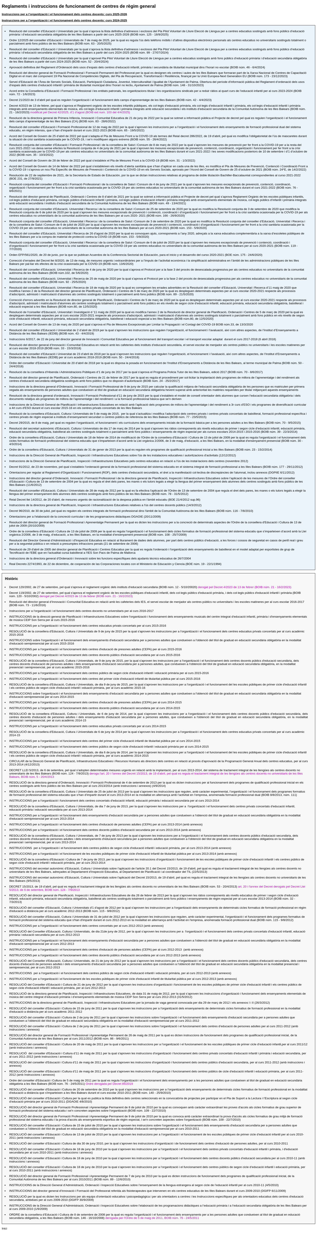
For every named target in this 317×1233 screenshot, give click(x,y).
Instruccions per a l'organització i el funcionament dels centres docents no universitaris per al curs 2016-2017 (81, 611)
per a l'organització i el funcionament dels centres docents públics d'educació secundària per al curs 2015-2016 (94, 655)
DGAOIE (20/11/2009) (85, 516)
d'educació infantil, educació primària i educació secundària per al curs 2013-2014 (114, 800)
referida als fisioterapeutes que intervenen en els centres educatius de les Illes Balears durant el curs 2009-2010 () (147, 1190)
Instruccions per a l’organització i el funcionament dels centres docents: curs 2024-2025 (64, 20)
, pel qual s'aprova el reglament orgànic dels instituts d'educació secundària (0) (150, 587)
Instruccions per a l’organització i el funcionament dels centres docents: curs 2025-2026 (64, 14)
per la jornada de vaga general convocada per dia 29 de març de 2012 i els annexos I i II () (139, 1002)
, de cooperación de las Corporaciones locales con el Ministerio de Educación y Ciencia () (115, 564)
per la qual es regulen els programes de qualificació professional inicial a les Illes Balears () (140, 449)
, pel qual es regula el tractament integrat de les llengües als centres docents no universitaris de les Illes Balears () (123, 886)
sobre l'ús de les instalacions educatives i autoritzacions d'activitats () (122, 455)
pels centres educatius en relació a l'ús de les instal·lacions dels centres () (128, 461)
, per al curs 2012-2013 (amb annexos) (120, 973)
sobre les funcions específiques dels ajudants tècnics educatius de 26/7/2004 (100, 558)
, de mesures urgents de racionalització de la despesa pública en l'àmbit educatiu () (105, 499)
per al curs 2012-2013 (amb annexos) (86, 925)
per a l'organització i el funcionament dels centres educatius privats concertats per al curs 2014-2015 (87, 726)
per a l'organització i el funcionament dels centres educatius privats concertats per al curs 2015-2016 (87, 625)
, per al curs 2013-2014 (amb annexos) (120, 848)
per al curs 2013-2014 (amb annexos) (106, 824)
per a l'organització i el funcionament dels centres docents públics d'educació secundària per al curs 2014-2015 (94, 708)
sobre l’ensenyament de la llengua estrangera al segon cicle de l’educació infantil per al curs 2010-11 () (144, 1185)
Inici (4, 1228)
